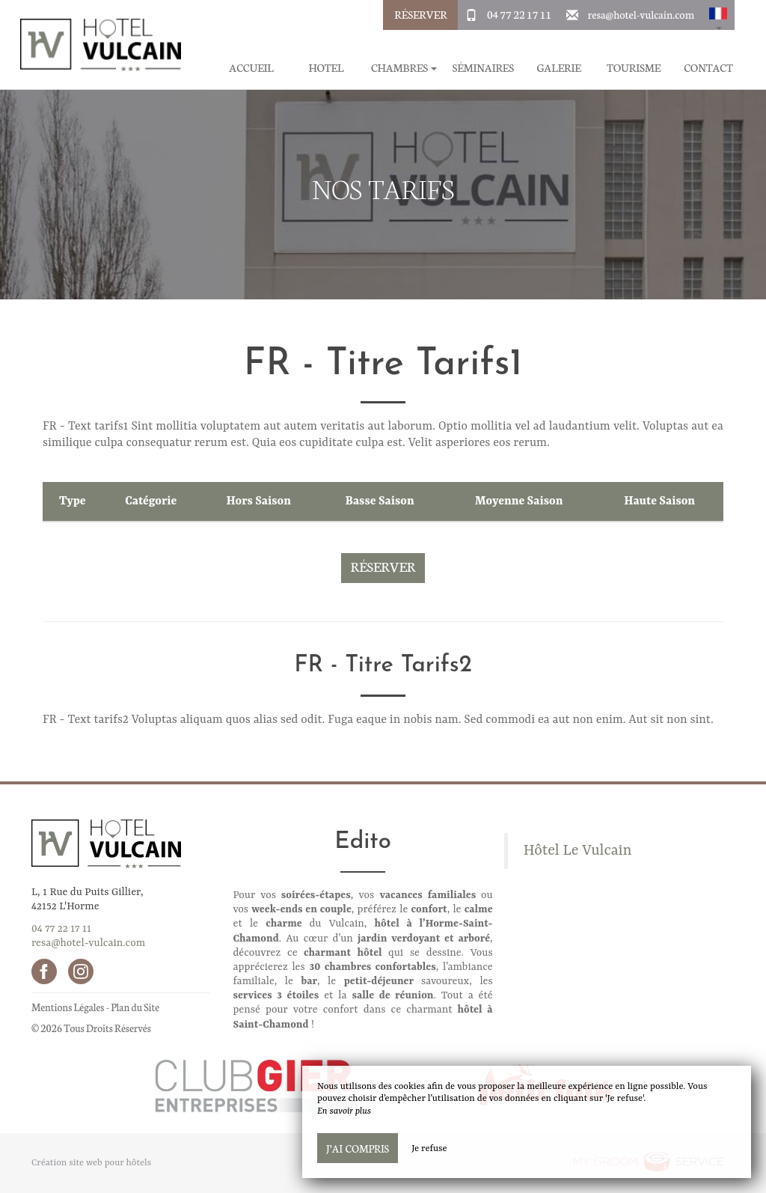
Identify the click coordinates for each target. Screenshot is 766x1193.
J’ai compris (357, 1148)
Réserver (420, 14)
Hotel (325, 68)
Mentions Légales (67, 1007)
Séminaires (483, 68)
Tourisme (634, 68)
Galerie (558, 68)
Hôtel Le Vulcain (578, 851)
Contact (708, 68)
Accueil (251, 68)
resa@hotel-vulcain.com (641, 14)
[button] (718, 14)
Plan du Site (135, 1007)
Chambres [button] (404, 68)
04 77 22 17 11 (519, 14)
